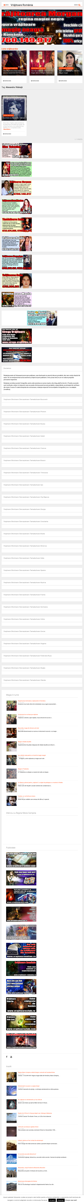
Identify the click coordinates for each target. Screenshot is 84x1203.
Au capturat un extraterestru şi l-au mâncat (30, 1099)
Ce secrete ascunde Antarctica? (27, 1154)
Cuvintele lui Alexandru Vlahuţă (14, 118)
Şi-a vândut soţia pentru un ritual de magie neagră (32, 755)
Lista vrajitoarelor (10, 68)
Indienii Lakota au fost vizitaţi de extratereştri (30, 1140)
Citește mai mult (71, 1200)
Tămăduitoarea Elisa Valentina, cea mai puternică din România (14, 72)
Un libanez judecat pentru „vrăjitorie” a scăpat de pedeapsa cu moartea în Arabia (40, 782)
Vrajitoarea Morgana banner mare (30, 36)
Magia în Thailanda (23, 769)
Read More (7, 129)
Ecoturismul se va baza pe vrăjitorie (28, 714)
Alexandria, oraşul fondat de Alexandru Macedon (31, 1167)
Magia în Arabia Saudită (24, 741)
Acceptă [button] (52, 1200)
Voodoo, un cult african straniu (26, 796)
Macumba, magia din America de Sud (28, 728)
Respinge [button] (60, 1200)
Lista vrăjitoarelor (10, 49)
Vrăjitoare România (22, 5)
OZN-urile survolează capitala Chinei (28, 1127)
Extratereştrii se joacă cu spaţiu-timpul (28, 1086)
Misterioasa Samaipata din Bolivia (27, 1181)
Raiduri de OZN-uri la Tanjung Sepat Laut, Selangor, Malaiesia (35, 1113)
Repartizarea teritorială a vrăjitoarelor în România (31, 701)
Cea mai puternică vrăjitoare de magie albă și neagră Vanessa (42, 72)
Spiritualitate (8, 115)
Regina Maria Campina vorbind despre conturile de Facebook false (36, 1072)
